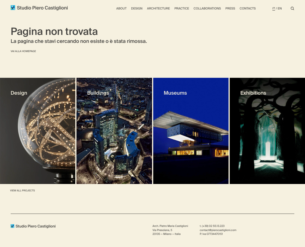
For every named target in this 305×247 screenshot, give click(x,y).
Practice (181, 9)
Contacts (248, 9)
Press (230, 9)
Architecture (158, 9)
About (121, 9)
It (273, 9)
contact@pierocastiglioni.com (218, 230)
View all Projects (22, 190)
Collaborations (207, 9)
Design (136, 9)
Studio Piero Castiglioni (39, 8)
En (280, 9)
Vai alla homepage (23, 51)
